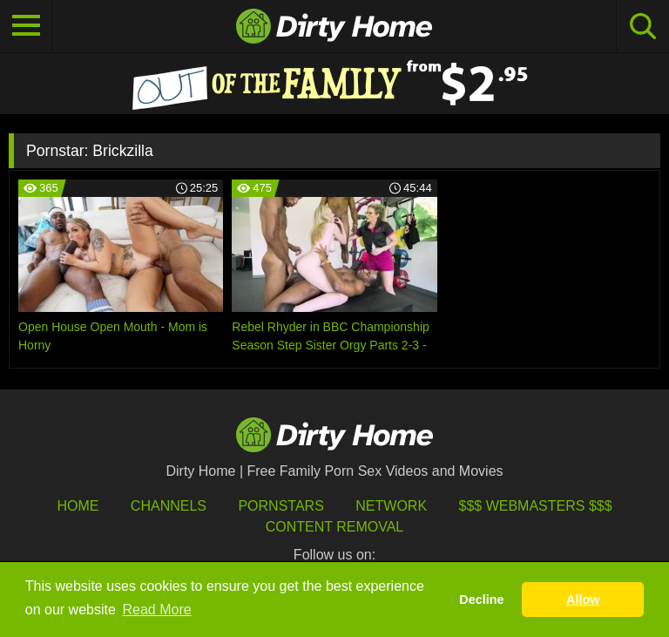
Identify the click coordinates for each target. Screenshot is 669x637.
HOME (77, 505)
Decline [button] (481, 600)
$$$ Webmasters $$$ (535, 505)
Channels (168, 505)
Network (391, 505)
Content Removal (335, 526)
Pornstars (280, 505)
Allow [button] (582, 600)
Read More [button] (157, 609)
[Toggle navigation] (26, 26)
